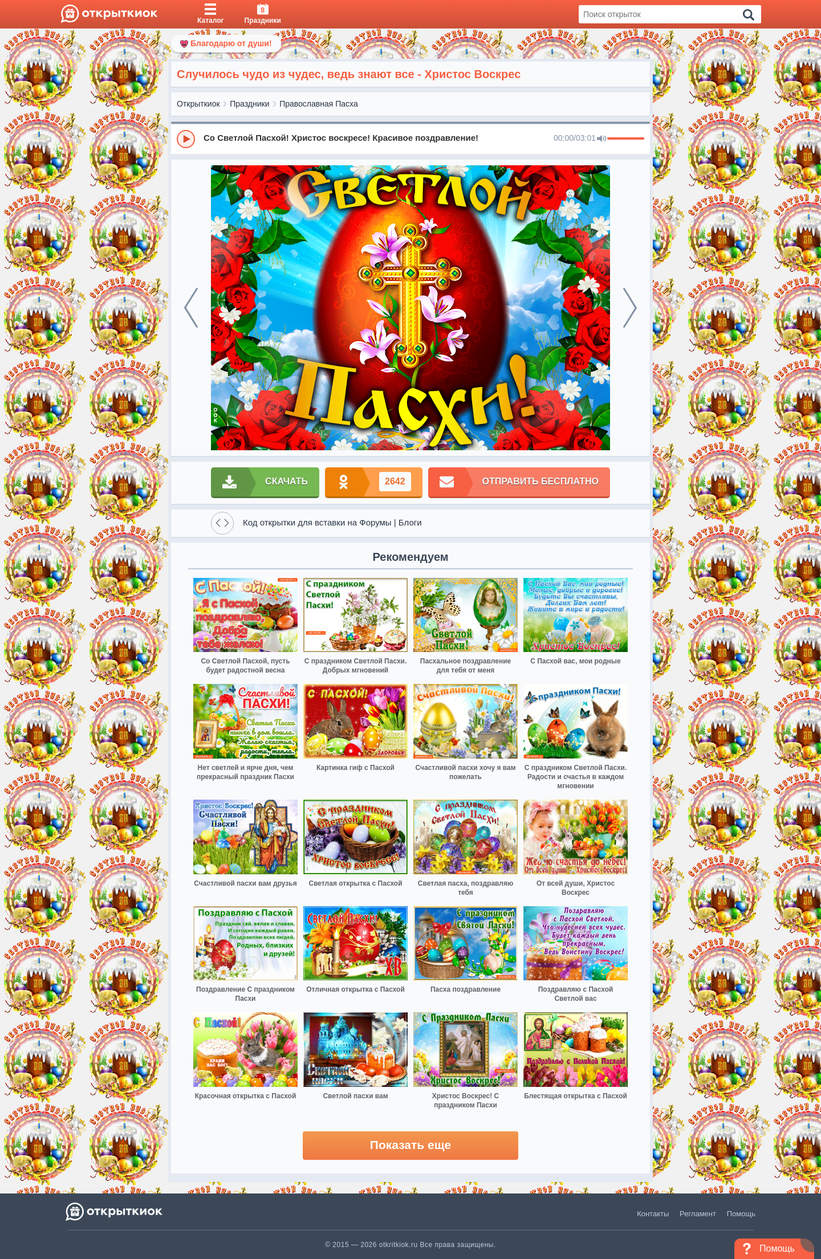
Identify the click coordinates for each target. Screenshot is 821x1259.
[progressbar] (625, 139)
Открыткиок (198, 103)
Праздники (249, 103)
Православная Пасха (318, 103)
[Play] (186, 139)
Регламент (698, 1213)
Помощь (741, 1213)
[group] (410, 138)
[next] (630, 307)
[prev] (191, 307)
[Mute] (601, 139)
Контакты (653, 1213)
